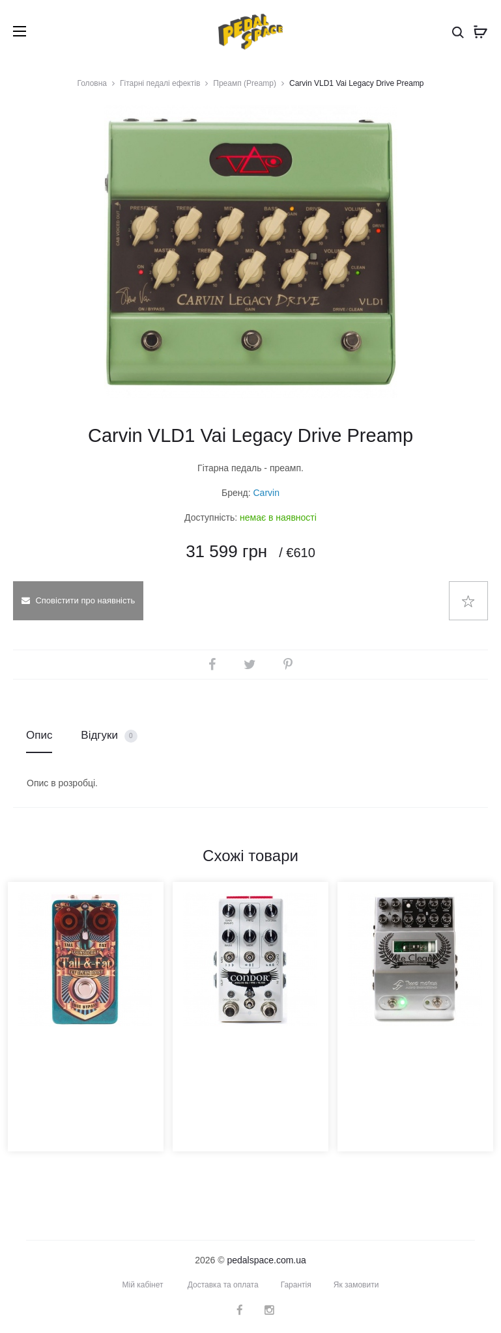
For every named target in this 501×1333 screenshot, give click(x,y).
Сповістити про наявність (78, 600)
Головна (92, 83)
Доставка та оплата (223, 1284)
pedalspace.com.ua (266, 1260)
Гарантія (296, 1284)
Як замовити (356, 1284)
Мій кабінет (143, 1284)
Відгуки (109, 736)
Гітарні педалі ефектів (160, 83)
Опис (39, 735)
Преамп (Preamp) (244, 83)
